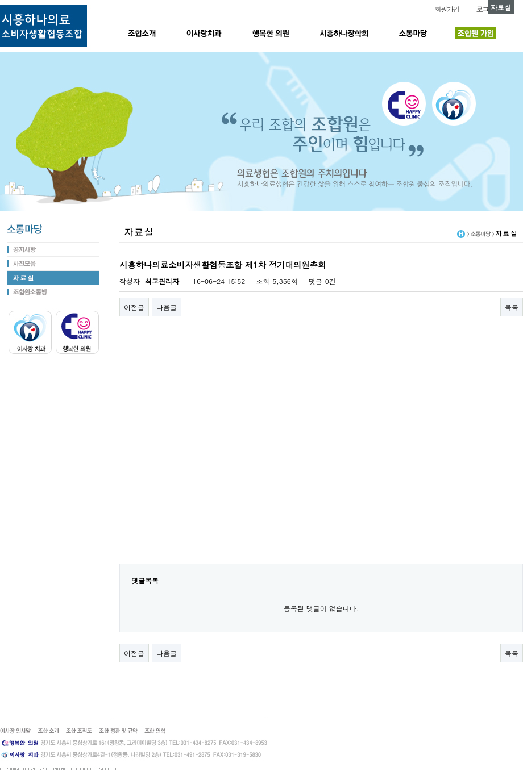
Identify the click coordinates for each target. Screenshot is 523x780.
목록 (511, 307)
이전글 (134, 307)
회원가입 (446, 9)
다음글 (166, 307)
